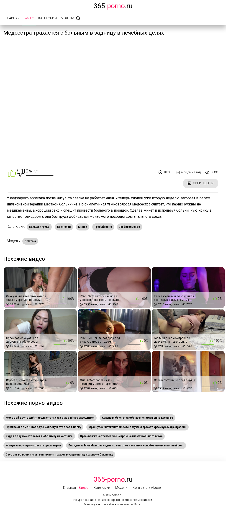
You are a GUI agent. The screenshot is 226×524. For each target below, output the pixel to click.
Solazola (30, 241)
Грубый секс (103, 226)
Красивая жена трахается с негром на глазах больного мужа (121, 436)
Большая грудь (39, 226)
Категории (47, 18)
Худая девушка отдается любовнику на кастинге (39, 436)
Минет (82, 226)
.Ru (113, 479)
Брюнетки (64, 226)
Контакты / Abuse (147, 487)
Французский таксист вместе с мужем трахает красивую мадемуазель (137, 427)
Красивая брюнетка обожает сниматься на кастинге (137, 417)
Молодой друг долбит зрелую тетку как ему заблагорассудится (50, 417)
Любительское (129, 226)
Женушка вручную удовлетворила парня (33, 445)
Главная (12, 18)
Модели (67, 18)
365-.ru (113, 6)
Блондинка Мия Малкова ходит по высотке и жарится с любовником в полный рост (126, 445)
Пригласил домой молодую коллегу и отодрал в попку (43, 427)
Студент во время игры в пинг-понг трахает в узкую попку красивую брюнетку (59, 454)
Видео (29, 18)
